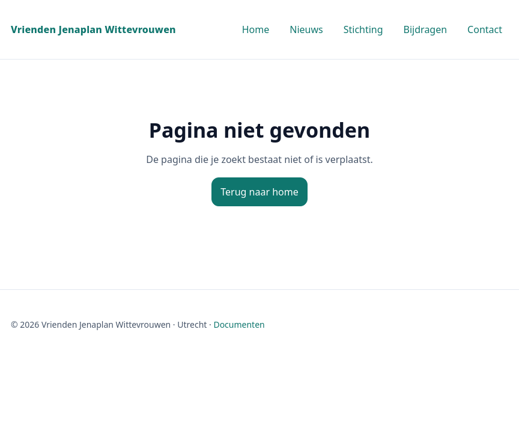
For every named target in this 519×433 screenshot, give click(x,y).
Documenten (238, 324)
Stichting (363, 29)
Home (256, 29)
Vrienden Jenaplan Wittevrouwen (93, 29)
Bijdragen (426, 29)
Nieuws (306, 29)
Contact (484, 29)
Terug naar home (259, 191)
